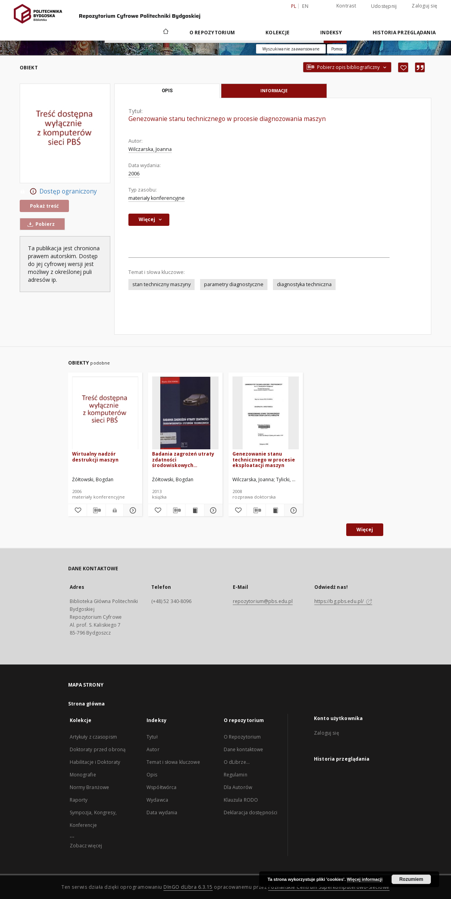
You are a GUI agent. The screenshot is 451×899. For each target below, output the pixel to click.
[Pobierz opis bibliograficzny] (96, 510)
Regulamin (235, 774)
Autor (153, 749)
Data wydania (162, 812)
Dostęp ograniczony (58, 191)
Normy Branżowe (90, 787)
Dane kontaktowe (244, 749)
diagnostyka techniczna (304, 284)
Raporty (79, 800)
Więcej (364, 529)
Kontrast (346, 5)
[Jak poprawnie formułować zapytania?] (337, 49)
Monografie (83, 774)
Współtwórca (161, 787)
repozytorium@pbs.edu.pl (263, 601)
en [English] (305, 6)
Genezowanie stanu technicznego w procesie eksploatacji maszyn (263, 459)
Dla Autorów (238, 787)
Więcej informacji (364, 879)
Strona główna (86, 703)
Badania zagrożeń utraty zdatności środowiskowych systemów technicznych (183, 459)
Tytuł (152, 736)
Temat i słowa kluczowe (173, 762)
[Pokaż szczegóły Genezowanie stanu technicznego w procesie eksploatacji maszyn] (292, 510)
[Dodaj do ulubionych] (403, 67)
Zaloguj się (424, 5)
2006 (133, 173)
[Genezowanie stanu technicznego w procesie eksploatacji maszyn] (266, 413)
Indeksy (331, 32)
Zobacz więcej (86, 845)
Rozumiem (411, 879)
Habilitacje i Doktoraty (95, 762)
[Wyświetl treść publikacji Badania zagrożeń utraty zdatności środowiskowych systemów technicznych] (195, 510)
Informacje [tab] (274, 90)
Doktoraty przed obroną (98, 749)
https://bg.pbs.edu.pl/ (343, 601)
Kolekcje (277, 32)
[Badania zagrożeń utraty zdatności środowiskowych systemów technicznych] (185, 413)
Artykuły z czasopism (93, 736)
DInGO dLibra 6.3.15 (188, 887)
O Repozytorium (242, 736)
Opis (152, 774)
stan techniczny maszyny (161, 284)
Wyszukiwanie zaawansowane (290, 49)
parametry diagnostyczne (234, 284)
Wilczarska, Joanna (150, 149)
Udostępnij (384, 6)
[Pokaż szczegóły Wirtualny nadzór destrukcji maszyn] (131, 510)
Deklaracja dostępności (251, 812)
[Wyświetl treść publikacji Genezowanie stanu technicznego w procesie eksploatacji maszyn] (275, 510)
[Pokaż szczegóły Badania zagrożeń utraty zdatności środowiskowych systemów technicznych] (212, 510)
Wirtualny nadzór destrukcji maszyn (95, 456)
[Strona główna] (165, 32)
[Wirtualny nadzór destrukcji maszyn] (105, 413)
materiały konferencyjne (156, 198)
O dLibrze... (237, 762)
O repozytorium (212, 32)
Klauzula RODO (241, 800)
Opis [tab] (167, 90)
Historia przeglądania (404, 32)
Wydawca (157, 800)
